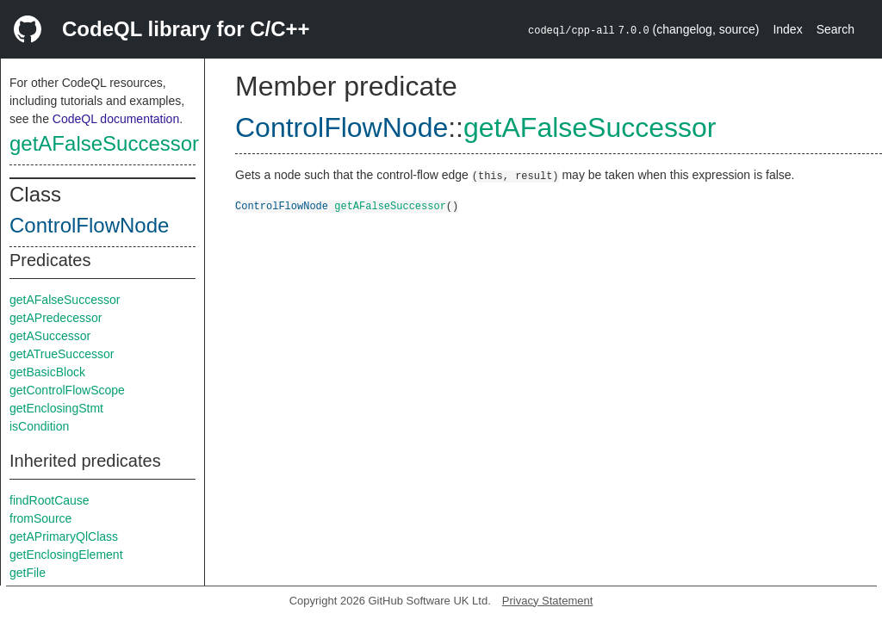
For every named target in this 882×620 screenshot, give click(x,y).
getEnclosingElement (66, 554)
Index (787, 29)
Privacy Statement (547, 600)
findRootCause (49, 500)
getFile (27, 573)
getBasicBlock (47, 372)
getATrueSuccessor (61, 354)
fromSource (40, 518)
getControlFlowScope (67, 390)
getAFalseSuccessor (104, 143)
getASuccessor (49, 336)
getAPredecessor (55, 318)
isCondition (39, 426)
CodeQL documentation (116, 119)
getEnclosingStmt (56, 408)
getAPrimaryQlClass (63, 536)
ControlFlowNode (89, 225)
